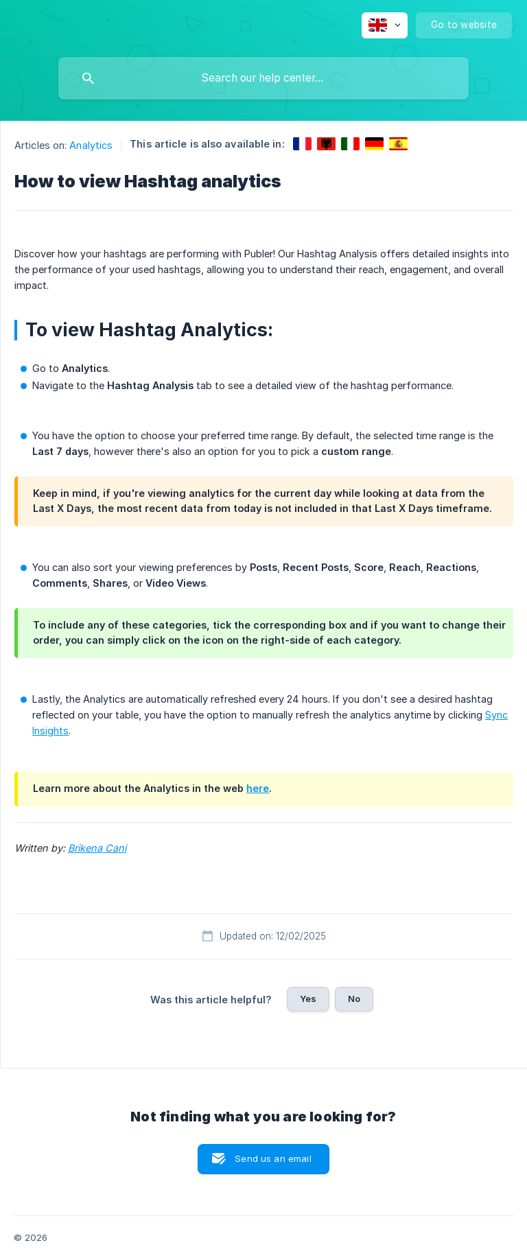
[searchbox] (263, 78)
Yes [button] (308, 998)
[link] (302, 143)
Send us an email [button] (273, 1158)
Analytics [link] (91, 145)
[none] (385, 25)
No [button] (354, 998)
